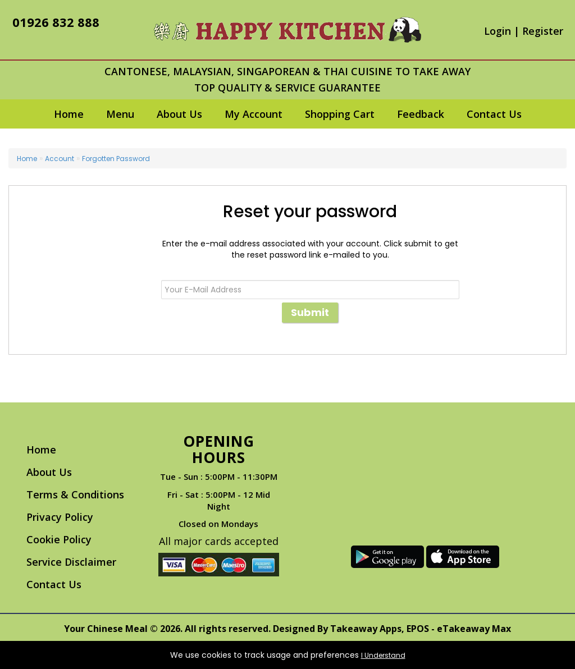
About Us (179, 114)
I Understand (383, 655)
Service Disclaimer (71, 562)
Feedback (420, 114)
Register (542, 31)
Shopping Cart (340, 114)
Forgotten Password (116, 158)
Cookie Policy (59, 539)
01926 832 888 (55, 21)
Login (497, 31)
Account (59, 158)
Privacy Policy (59, 517)
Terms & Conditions (75, 494)
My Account (253, 114)
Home (69, 114)
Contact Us (494, 114)
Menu (120, 114)
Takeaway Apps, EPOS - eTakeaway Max (420, 628)
